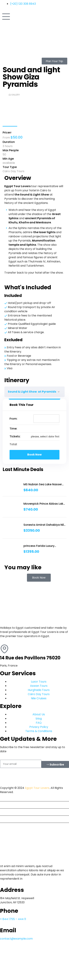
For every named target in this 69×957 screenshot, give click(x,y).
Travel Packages (12, 812)
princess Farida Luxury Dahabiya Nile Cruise (38, 546)
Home (5, 798)
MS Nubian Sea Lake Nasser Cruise (42, 484)
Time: (13, 429)
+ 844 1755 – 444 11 (13, 919)
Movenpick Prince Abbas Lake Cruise (44, 504)
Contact (7, 826)
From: (13, 419)
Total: (13, 444)
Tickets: (15, 436)
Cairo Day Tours (13, 171)
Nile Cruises (9, 819)
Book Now (34, 455)
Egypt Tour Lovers (37, 788)
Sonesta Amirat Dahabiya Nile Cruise (44, 525)
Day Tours (8, 805)
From (7, 138)
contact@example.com (16, 939)
